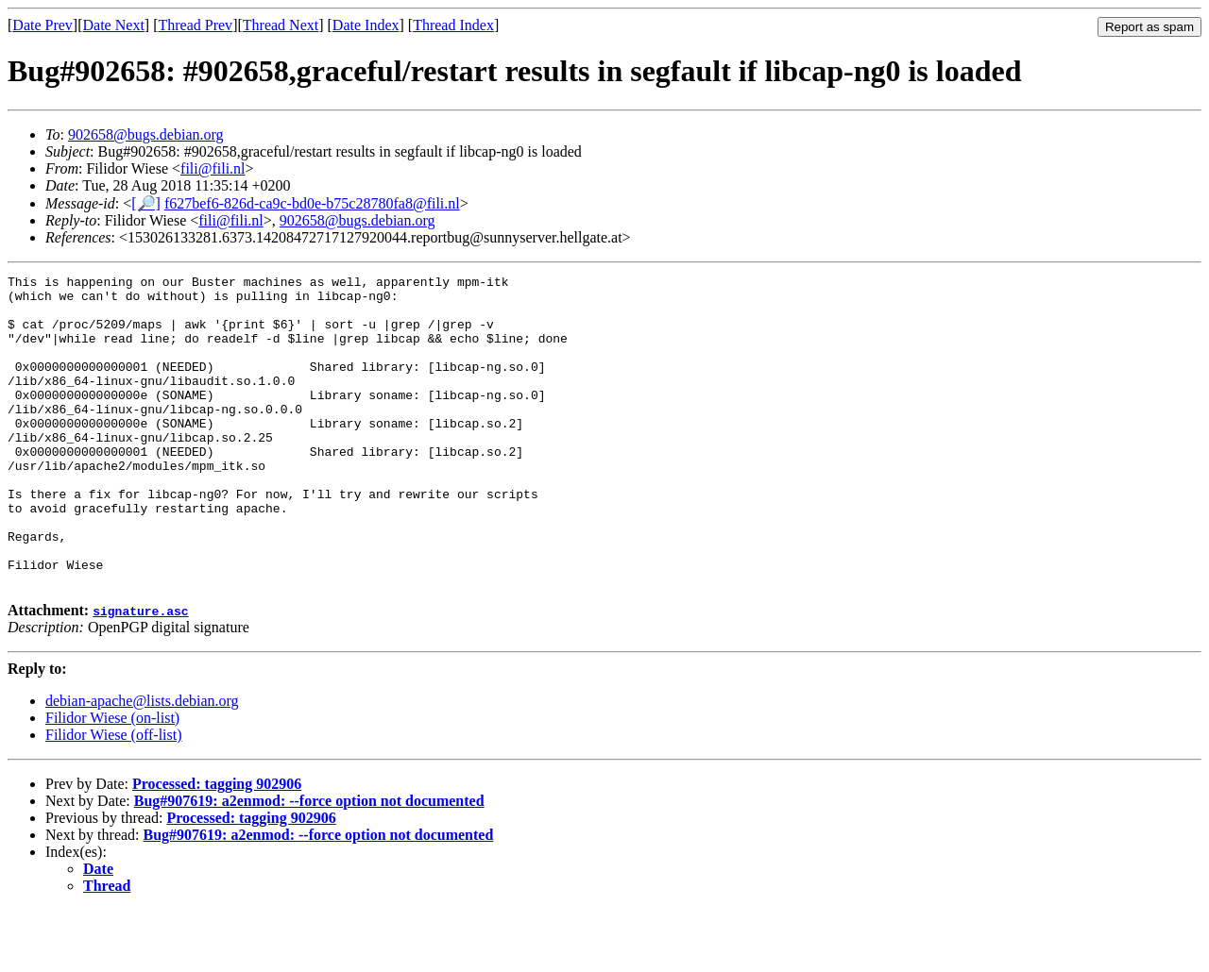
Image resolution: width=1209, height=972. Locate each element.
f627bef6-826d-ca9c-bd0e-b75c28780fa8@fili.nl (312, 203)
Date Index (366, 25)
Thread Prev (195, 25)
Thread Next (280, 25)
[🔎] (146, 203)
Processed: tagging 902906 (216, 846)
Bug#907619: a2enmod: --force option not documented (309, 863)
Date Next (114, 25)
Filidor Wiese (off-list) (113, 797)
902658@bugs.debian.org (146, 134)
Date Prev (42, 25)
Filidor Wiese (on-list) (112, 780)
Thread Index (453, 25)
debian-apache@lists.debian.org (142, 763)
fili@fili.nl (213, 168)
